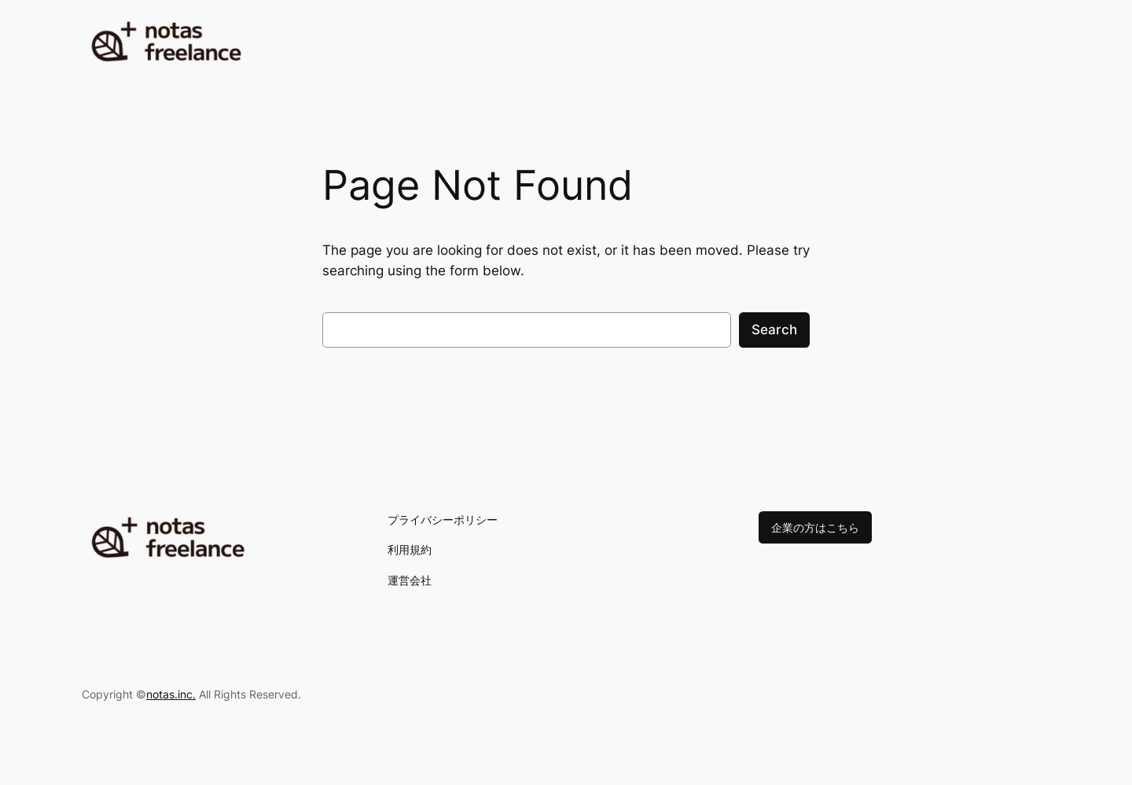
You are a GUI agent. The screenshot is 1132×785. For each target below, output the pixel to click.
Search (774, 329)
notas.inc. (171, 694)
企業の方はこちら (815, 527)
